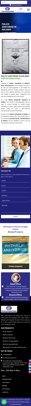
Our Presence (6, 389)
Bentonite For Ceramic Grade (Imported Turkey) (14, 348)
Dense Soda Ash (8, 334)
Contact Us (5, 392)
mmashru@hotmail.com (9, 357)
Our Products (6, 382)
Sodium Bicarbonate (9, 338)
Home (4, 376)
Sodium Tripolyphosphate (10, 341)
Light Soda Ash (7, 331)
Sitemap (4, 385)
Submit (15, 216)
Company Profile (7, 379)
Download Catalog (15, 5)
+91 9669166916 (6, 354)
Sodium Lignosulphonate (10, 344)
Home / (3, 33)
